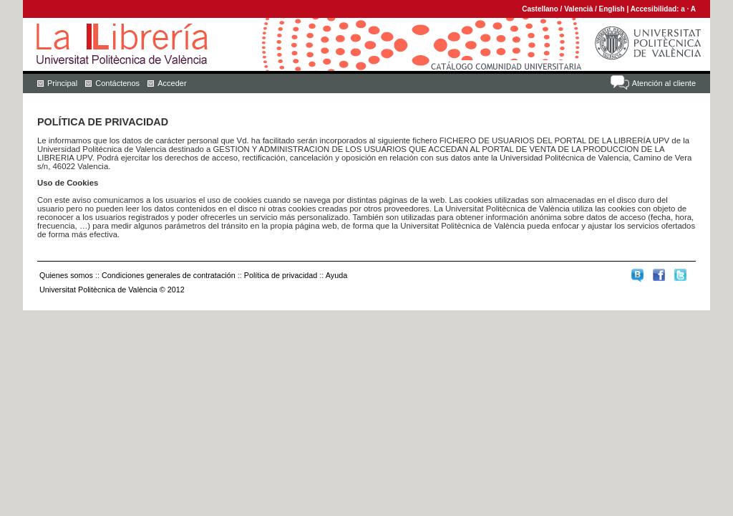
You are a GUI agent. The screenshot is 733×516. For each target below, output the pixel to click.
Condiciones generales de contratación (169, 275)
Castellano (540, 9)
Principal (62, 83)
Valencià (578, 9)
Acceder (171, 83)
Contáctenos (117, 83)
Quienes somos (66, 275)
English (612, 9)
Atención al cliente (664, 83)
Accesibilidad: (656, 9)
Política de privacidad (281, 275)
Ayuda (336, 275)
